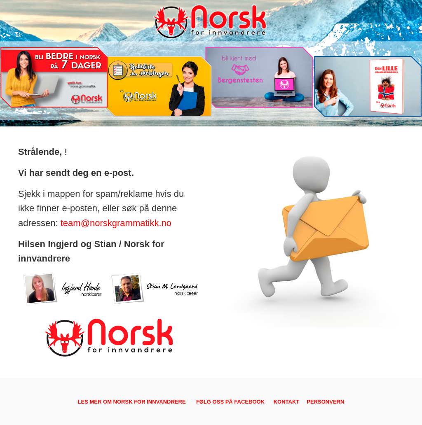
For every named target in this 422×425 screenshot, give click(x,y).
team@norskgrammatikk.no (116, 223)
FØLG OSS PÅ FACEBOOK (230, 402)
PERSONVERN (325, 402)
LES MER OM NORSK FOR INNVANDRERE (132, 402)
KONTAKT (287, 402)
